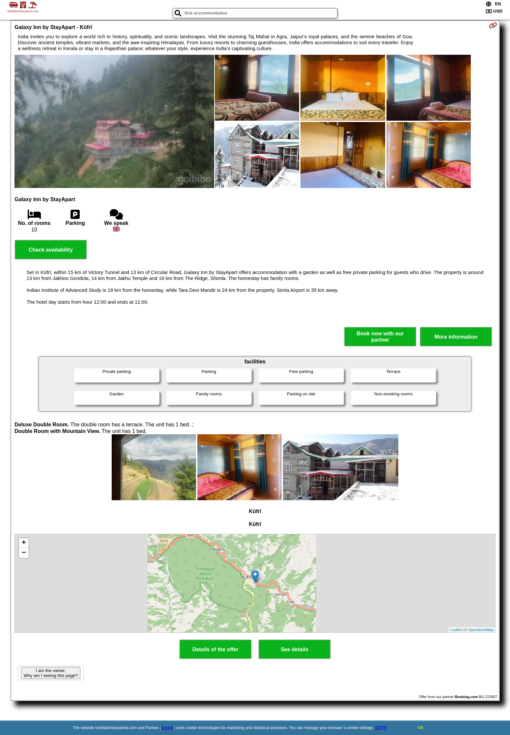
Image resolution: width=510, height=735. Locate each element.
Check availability (51, 250)
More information (456, 337)
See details (294, 649)
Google (167, 727)
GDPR (381, 727)
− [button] (24, 553)
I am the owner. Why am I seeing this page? (51, 673)
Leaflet (455, 630)
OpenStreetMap (481, 630)
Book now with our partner (380, 337)
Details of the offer (215, 649)
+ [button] (24, 543)
